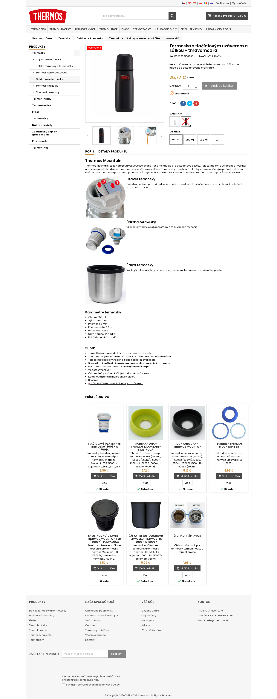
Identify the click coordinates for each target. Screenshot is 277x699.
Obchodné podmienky (99, 610)
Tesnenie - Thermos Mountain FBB (229, 445)
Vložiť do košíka (219, 86)
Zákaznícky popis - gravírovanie (44, 133)
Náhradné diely (166, 29)
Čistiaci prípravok (187, 536)
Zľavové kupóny (151, 630)
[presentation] (90, 666)
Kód (172, 56)
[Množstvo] (188, 86)
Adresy (145, 625)
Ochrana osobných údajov (101, 615)
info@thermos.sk (217, 620)
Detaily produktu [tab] (112, 151)
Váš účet (148, 602)
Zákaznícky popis (218, 29)
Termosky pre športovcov (51, 72)
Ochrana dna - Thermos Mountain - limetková (146, 447)
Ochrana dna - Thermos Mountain (187, 445)
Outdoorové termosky (49, 79)
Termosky (38, 29)
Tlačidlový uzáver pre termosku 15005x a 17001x (104, 447)
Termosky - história (97, 630)
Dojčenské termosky (48, 59)
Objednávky (148, 615)
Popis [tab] (89, 151)
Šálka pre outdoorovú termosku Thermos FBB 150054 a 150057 (146, 539)
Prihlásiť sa (222, 3)
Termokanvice (85, 29)
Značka (204, 56)
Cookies (90, 625)
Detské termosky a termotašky (54, 66)
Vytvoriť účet (240, 3)
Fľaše (125, 29)
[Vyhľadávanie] (138, 16)
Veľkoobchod (93, 620)
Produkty (37, 46)
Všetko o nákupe (95, 635)
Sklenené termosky (47, 92)
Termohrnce (108, 29)
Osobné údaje (150, 610)
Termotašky (142, 29)
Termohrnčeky (60, 29)
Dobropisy (147, 620)
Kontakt (89, 640)
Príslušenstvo (191, 29)
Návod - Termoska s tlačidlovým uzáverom (115, 383)
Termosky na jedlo (47, 85)
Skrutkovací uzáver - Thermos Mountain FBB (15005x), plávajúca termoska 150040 (104, 540)
